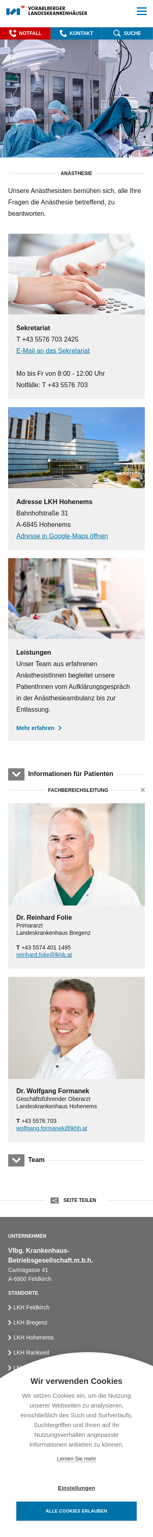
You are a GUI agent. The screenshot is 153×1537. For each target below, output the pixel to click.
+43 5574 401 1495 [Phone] (43, 947)
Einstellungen (76, 1488)
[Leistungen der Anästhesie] (76, 649)
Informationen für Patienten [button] (70, 773)
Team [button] (36, 1159)
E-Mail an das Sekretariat (53, 350)
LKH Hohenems (33, 1337)
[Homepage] (47, 10)
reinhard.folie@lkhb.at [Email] (44, 955)
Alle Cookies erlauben (76, 1510)
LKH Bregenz (30, 1322)
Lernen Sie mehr (76, 1459)
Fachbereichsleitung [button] (78, 790)
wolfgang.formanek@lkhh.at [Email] (51, 1128)
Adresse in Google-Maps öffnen (62, 536)
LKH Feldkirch (31, 1307)
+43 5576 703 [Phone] (36, 1121)
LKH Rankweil (31, 1352)
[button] (25, 33)
